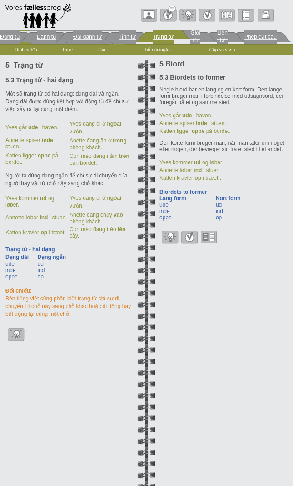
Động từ (10, 37)
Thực (67, 49)
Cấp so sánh (222, 49)
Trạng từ (163, 37)
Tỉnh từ (127, 37)
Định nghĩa (26, 49)
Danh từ (46, 37)
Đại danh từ (87, 37)
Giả (101, 49)
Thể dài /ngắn (157, 49)
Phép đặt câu (260, 37)
